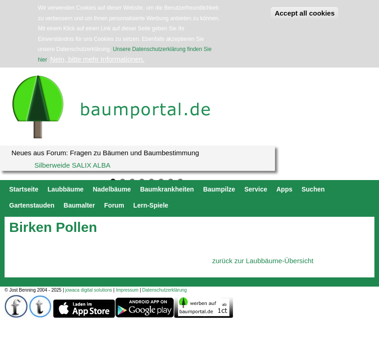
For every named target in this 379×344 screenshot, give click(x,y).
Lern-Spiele (150, 205)
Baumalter (79, 205)
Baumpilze (219, 189)
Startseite (23, 189)
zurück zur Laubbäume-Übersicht (262, 261)
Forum (114, 205)
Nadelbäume (112, 189)
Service (255, 189)
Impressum (127, 290)
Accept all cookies (305, 13)
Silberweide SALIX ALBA (72, 165)
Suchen (313, 189)
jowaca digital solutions (88, 290)
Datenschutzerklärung (164, 290)
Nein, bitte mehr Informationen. (97, 59)
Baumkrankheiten (167, 189)
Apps (284, 189)
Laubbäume (66, 189)
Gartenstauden (32, 205)
